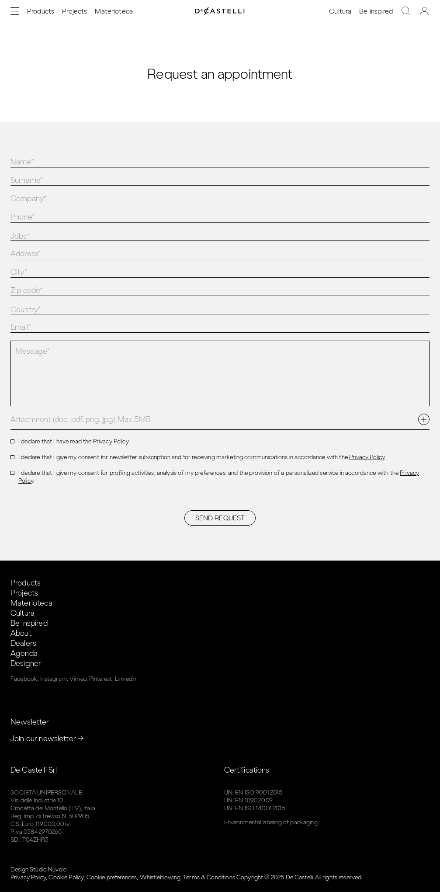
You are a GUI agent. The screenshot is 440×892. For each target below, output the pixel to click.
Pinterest (100, 679)
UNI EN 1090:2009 (248, 800)
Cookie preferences (112, 877)
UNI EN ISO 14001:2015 (254, 808)
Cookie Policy (66, 877)
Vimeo (78, 679)
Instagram (53, 679)
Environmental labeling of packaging (271, 822)
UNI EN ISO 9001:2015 (253, 792)
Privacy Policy (110, 441)
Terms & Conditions (209, 877)
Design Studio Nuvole (38, 869)
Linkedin (125, 679)
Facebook (23, 679)
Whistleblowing (160, 877)
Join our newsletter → (47, 738)
